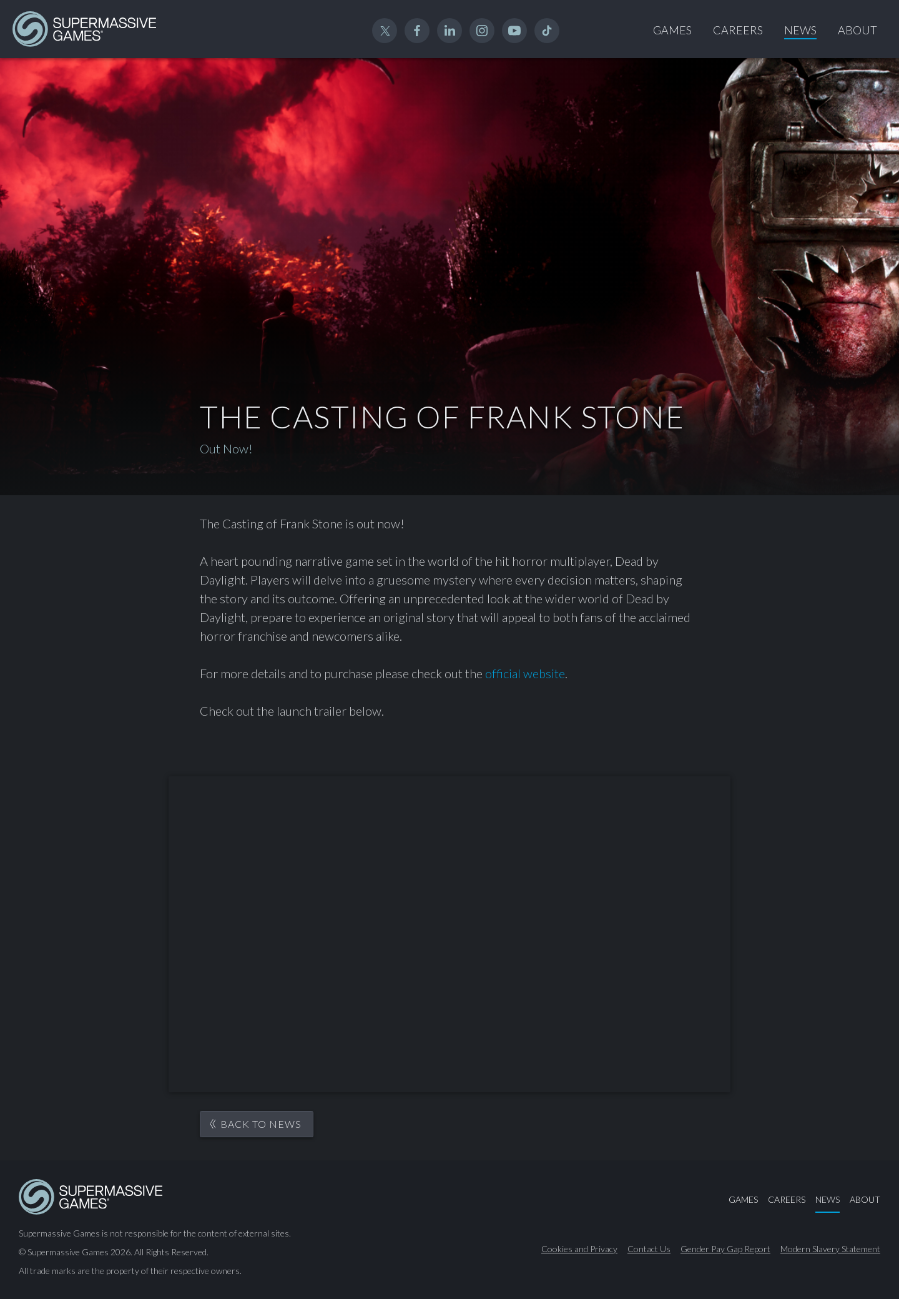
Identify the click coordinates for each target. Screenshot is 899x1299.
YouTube (514, 30)
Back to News (261, 1124)
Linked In (449, 30)
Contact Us (649, 1249)
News (800, 30)
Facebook (417, 30)
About (857, 30)
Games (672, 30)
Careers (738, 30)
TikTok (546, 30)
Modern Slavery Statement (830, 1249)
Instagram (481, 30)
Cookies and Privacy (579, 1249)
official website (525, 673)
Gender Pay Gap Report (725, 1249)
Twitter (384, 30)
